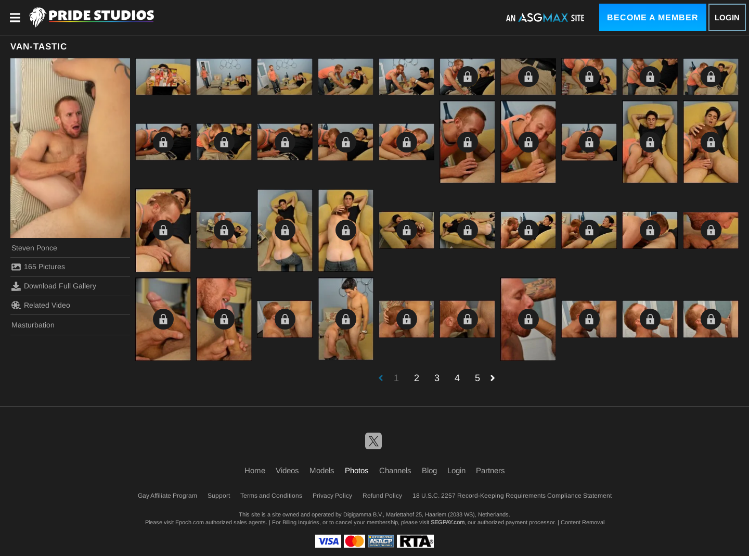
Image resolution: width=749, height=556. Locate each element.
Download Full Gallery (53, 286)
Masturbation (33, 325)
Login (727, 17)
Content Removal (582, 522)
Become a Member (653, 17)
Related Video (40, 305)
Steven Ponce (34, 248)
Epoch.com (189, 522)
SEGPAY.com (447, 522)
